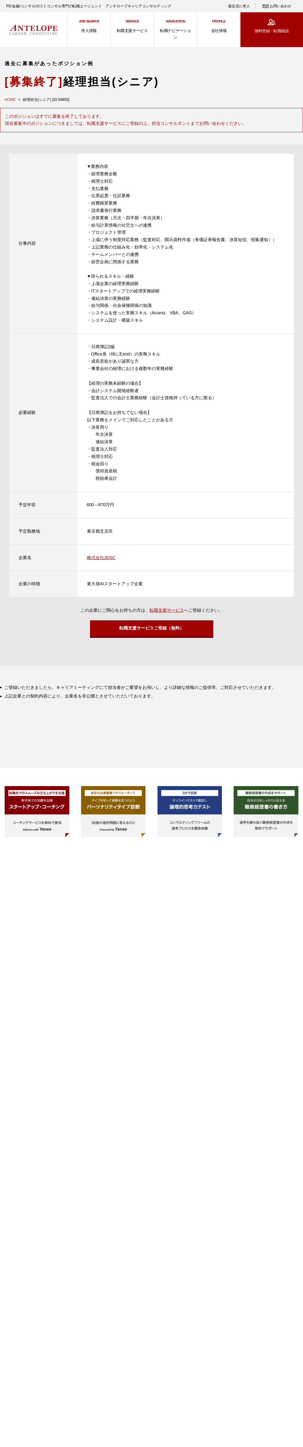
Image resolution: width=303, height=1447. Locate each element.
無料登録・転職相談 (272, 31)
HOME (10, 99)
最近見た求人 (239, 6)
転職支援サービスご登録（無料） (151, 629)
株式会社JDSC (101, 557)
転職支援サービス (166, 610)
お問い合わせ (280, 6)
